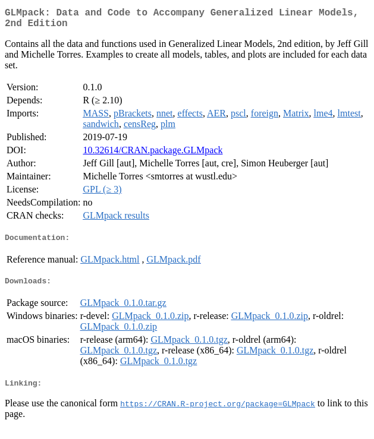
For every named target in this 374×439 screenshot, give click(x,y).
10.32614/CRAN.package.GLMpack (152, 155)
